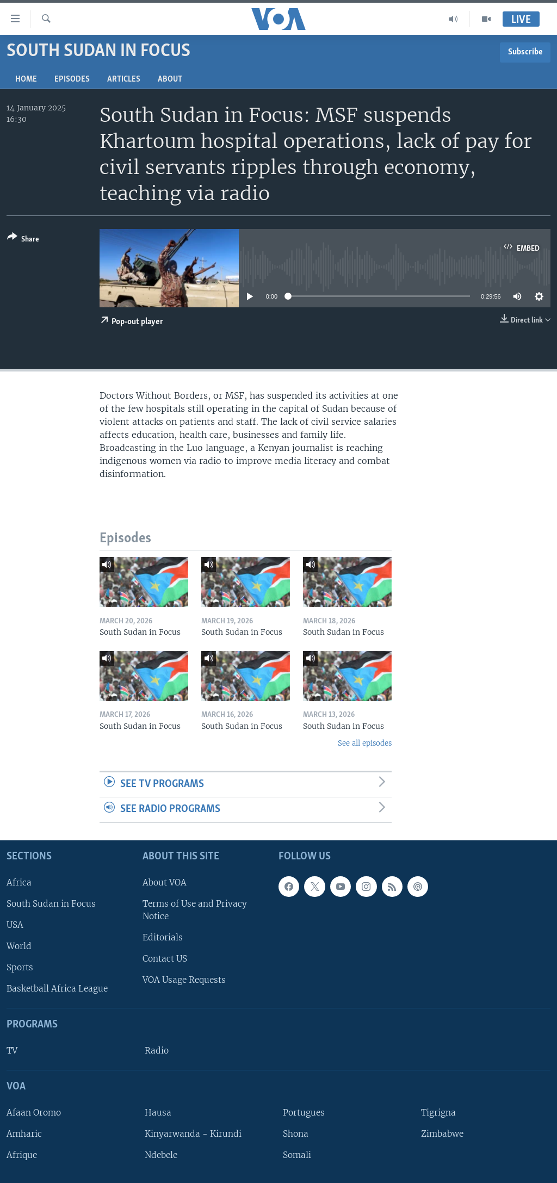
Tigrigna (438, 1112)
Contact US (165, 958)
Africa (19, 882)
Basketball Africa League (57, 988)
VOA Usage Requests (184, 980)
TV (12, 1050)
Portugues (304, 1112)
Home (26, 79)
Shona (295, 1134)
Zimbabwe (442, 1134)
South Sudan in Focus (51, 904)
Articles (123, 79)
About (170, 79)
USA (15, 925)
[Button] (23, 240)
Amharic (24, 1134)
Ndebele (161, 1155)
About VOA (165, 882)
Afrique (22, 1155)
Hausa (158, 1112)
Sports (20, 967)
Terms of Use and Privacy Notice (195, 910)
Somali (297, 1155)
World (19, 946)
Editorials (163, 937)
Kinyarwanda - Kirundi (193, 1134)
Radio (157, 1050)
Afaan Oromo (34, 1112)
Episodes (72, 79)
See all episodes (365, 743)
